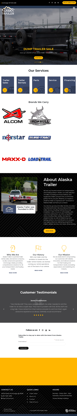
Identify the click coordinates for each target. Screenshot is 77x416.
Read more (49, 231)
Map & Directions (7, 398)
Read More (13, 273)
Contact (32, 399)
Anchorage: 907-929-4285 (8, 3)
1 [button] (35, 62)
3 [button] (38, 62)
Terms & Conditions (9, 411)
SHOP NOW (37, 57)
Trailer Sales (6, 81)
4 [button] (40, 62)
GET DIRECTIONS (69, 2)
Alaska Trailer (43, 410)
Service (53, 80)
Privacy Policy (8, 409)
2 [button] (36, 62)
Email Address (22, 341)
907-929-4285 (6, 396)
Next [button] (73, 309)
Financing (69, 80)
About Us (32, 396)
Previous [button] (4, 309)
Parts (36, 80)
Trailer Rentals (22, 81)
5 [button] (41, 62)
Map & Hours (33, 402)
